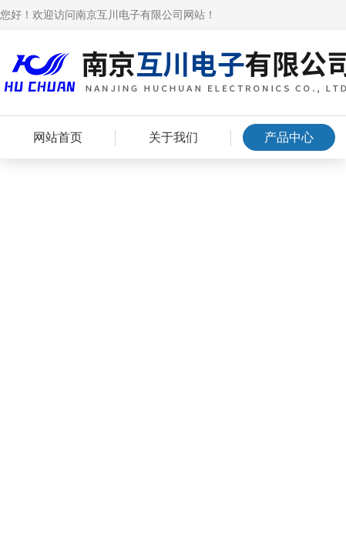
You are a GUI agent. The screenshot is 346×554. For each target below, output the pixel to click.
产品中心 (289, 137)
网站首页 (57, 137)
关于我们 (173, 137)
